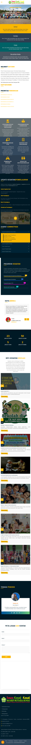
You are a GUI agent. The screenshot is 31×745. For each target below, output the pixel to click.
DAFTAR (6, 85)
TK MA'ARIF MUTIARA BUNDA (19, 742)
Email (6, 740)
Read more (4, 396)
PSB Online (4, 711)
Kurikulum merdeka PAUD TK (5, 391)
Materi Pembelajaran (5, 202)
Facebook (16, 740)
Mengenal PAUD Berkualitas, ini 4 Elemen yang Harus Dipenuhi (10, 566)
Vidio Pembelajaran (5, 196)
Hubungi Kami (5, 713)
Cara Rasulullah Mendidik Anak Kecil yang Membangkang (9, 475)
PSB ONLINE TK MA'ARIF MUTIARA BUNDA (7, 425)
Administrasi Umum (6, 706)
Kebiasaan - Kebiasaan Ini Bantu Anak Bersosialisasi (8, 505)
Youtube (25, 740)
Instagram (21, 740)
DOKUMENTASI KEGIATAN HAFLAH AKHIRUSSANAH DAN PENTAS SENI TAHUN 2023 (13, 448)
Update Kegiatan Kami (6, 189)
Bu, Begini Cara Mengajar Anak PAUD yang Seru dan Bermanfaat (10, 535)
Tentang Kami (5, 709)
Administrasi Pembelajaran (6, 207)
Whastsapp (10, 740)
